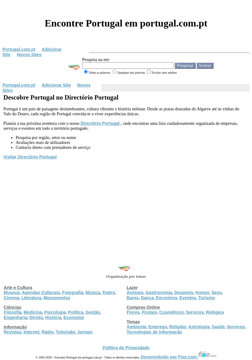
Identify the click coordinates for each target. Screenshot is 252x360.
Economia (73, 317)
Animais (135, 292)
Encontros (166, 297)
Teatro (108, 292)
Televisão (65, 331)
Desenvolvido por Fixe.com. (179, 356)
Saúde (218, 326)
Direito (36, 317)
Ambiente (136, 326)
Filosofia (13, 312)
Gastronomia (158, 292)
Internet (31, 331)
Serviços (195, 312)
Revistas (13, 331)
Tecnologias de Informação (154, 331)
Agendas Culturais (41, 292)
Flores (133, 312)
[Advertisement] (126, 206)
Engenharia (15, 317)
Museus (12, 292)
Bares (133, 297)
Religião (177, 326)
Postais (149, 312)
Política (75, 312)
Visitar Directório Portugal (30, 156)
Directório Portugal (100, 123)
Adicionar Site (56, 85)
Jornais (85, 331)
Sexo (216, 292)
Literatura (32, 297)
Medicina (33, 312)
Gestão (92, 312)
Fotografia (72, 292)
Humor (202, 292)
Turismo (206, 297)
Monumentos (56, 297)
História (53, 317)
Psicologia (55, 312)
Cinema (11, 297)
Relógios (215, 312)
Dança (147, 297)
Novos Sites (29, 54)
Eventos (187, 297)
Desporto (183, 292)
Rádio (48, 331)
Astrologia (198, 326)
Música (92, 292)
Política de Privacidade (126, 347)
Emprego (157, 326)
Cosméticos (171, 312)
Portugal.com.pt (18, 49)
